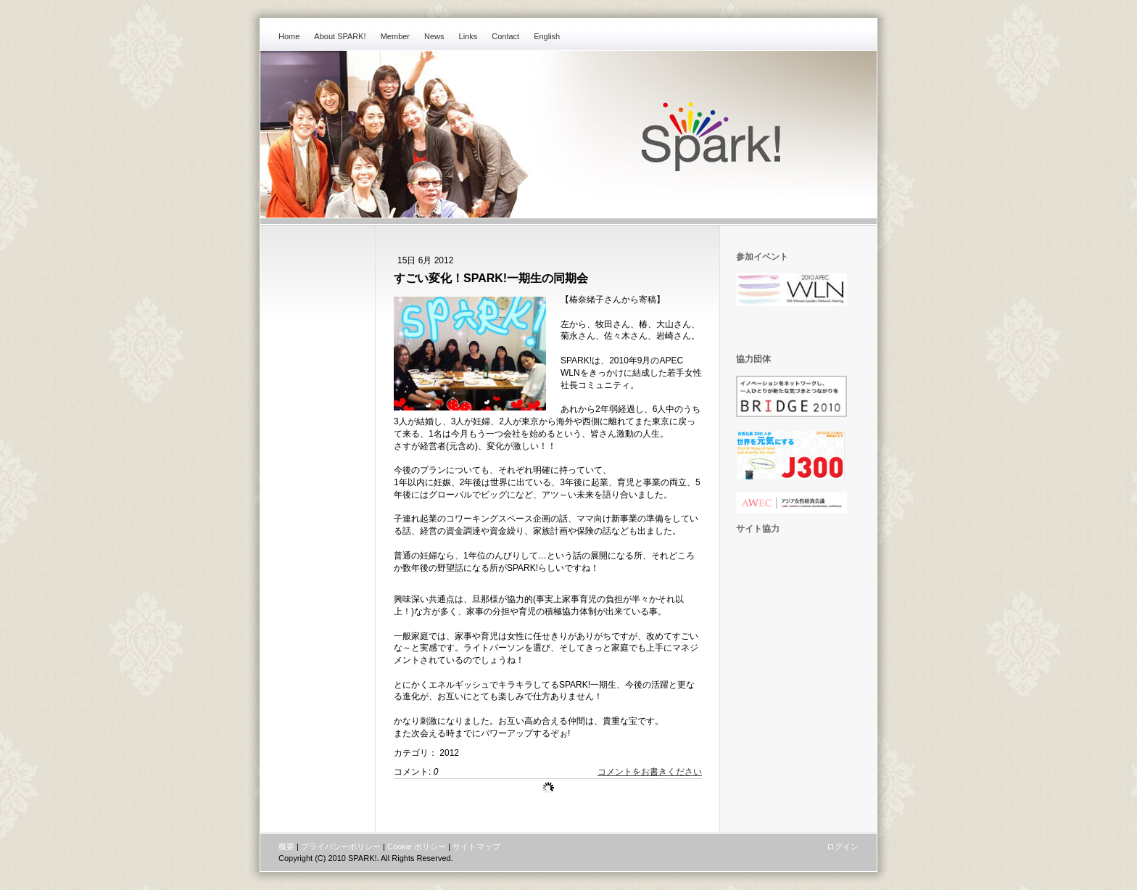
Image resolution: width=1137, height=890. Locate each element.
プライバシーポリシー (341, 846)
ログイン (843, 846)
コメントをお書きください (650, 772)
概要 (286, 846)
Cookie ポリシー (416, 846)
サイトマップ (476, 846)
